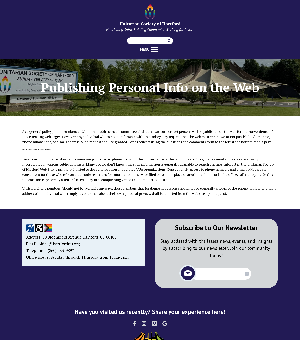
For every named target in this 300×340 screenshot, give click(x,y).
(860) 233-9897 (61, 250)
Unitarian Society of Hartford (150, 23)
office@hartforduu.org (59, 243)
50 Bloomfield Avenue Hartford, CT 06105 (79, 237)
